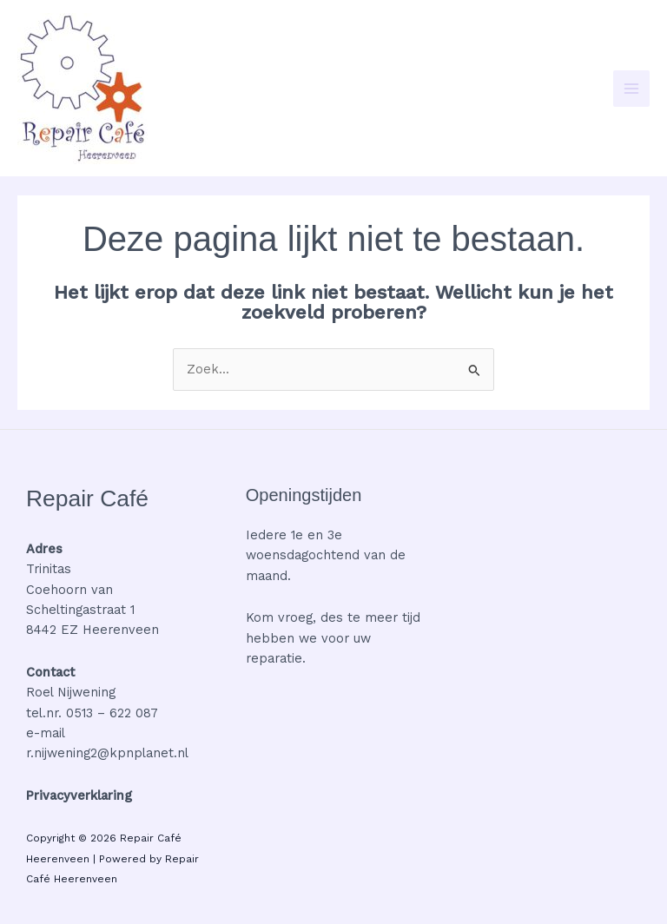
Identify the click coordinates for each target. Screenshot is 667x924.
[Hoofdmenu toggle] (631, 88)
